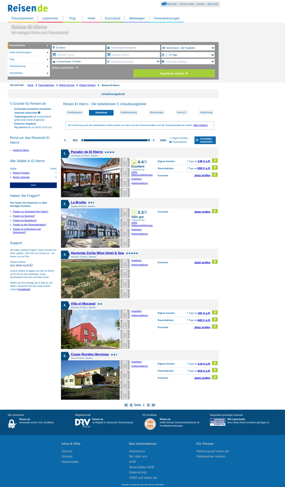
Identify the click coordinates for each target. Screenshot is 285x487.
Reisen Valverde (21, 177)
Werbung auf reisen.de (212, 451)
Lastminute (50, 18)
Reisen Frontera (21, 173)
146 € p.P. (208, 160)
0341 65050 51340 (20, 265)
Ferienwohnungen (167, 18)
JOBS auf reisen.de (143, 478)
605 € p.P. (208, 319)
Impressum (137, 451)
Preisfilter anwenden (206, 140)
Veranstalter (70, 462)
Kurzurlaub (112, 18)
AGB (132, 462)
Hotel (91, 18)
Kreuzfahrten (16, 73)
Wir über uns (138, 456)
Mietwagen (137, 18)
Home (30, 85)
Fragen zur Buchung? (24, 216)
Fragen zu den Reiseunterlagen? (29, 224)
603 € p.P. (208, 370)
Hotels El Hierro (21, 150)
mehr (33, 185)
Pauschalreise (17, 45)
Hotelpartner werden (211, 456)
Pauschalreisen (23, 18)
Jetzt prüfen (206, 175)
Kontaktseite (24, 289)
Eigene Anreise (178, 138)
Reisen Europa (66, 85)
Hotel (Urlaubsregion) (20, 52)
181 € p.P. (208, 312)
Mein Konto (213, 4)
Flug (72, 18)
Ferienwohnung (18, 66)
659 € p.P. (208, 167)
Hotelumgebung (139, 183)
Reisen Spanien (87, 85)
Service (67, 451)
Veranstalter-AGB (141, 467)
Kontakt (200, 4)
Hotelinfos (136, 179)
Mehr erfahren (200, 125)
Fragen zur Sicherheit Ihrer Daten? (30, 211)
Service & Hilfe (187, 4)
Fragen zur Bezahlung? (25, 220)
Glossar (67, 456)
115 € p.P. (208, 363)
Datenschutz (138, 472)
